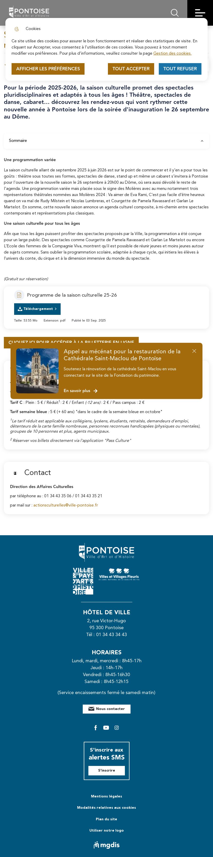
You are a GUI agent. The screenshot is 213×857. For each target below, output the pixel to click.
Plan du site (106, 819)
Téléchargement (38, 309)
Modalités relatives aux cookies (106, 808)
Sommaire (106, 141)
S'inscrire (106, 770)
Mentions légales (106, 796)
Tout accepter (131, 69)
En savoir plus (81, 390)
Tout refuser (180, 69)
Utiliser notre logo (106, 830)
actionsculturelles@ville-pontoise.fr (65, 505)
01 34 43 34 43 (111, 634)
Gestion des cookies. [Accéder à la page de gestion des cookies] (172, 54)
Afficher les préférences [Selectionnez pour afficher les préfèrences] (48, 69)
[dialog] (106, 49)
